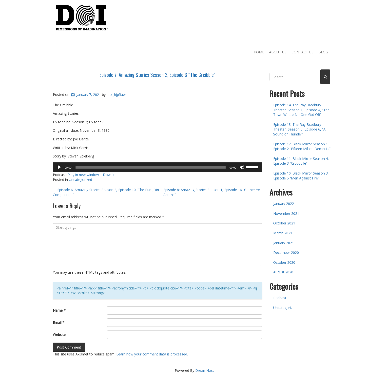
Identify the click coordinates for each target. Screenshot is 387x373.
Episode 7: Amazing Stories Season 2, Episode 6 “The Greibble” (157, 74)
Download (111, 174)
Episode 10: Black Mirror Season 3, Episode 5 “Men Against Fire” (301, 175)
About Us (278, 52)
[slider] (151, 167)
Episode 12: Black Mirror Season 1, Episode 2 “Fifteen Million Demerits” (301, 146)
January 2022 (283, 203)
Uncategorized (80, 179)
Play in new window (83, 174)
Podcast (279, 297)
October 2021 (284, 223)
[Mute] (241, 167)
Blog (323, 52)
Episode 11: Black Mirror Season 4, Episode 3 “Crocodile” (301, 161)
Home (259, 52)
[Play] (59, 167)
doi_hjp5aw (117, 94)
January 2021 (283, 243)
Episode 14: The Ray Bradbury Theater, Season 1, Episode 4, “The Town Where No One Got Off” (301, 110)
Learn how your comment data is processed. (152, 354)
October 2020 (284, 262)
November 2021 (286, 213)
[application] (157, 167)
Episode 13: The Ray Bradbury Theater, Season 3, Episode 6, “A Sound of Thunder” (299, 129)
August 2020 (283, 272)
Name (59, 310)
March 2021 (282, 233)
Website (59, 334)
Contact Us (302, 52)
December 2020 (286, 252)
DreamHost (204, 370)
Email (58, 322)
